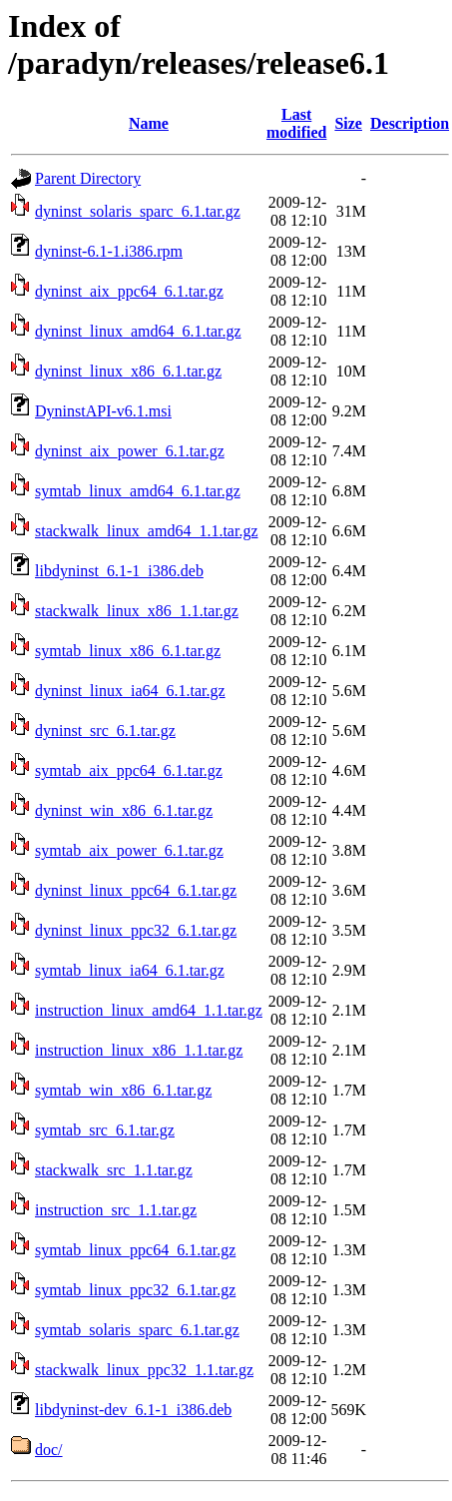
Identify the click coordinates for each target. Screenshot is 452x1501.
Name (149, 123)
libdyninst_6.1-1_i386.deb (119, 570)
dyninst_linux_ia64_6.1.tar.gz (130, 690)
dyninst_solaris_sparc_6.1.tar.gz (137, 211)
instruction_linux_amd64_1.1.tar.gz (148, 1010)
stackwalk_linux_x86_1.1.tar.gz (136, 610)
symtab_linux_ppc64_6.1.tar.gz (135, 1249)
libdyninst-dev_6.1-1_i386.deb (133, 1409)
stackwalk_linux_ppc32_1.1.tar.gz (144, 1369)
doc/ (49, 1449)
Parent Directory (88, 178)
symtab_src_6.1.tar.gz (105, 1130)
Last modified (296, 123)
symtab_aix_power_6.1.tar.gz (129, 850)
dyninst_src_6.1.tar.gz (105, 730)
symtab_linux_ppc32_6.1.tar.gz (135, 1289)
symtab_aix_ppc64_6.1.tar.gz (129, 770)
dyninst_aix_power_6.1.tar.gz (130, 450)
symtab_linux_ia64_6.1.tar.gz (130, 970)
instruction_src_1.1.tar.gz (116, 1209)
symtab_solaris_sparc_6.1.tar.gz (137, 1329)
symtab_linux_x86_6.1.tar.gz (128, 650)
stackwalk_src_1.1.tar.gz (114, 1169)
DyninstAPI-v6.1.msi (103, 410)
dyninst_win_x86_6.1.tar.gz (124, 810)
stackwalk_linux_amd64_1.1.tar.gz (146, 530)
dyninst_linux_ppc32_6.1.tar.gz (135, 930)
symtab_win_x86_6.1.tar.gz (123, 1090)
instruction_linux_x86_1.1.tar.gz (138, 1050)
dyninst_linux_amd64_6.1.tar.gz (138, 331)
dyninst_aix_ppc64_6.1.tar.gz (129, 291)
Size (348, 123)
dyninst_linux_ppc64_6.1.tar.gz (135, 890)
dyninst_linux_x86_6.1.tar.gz (128, 371)
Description (409, 123)
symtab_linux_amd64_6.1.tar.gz (137, 490)
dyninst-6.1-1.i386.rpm (109, 251)
